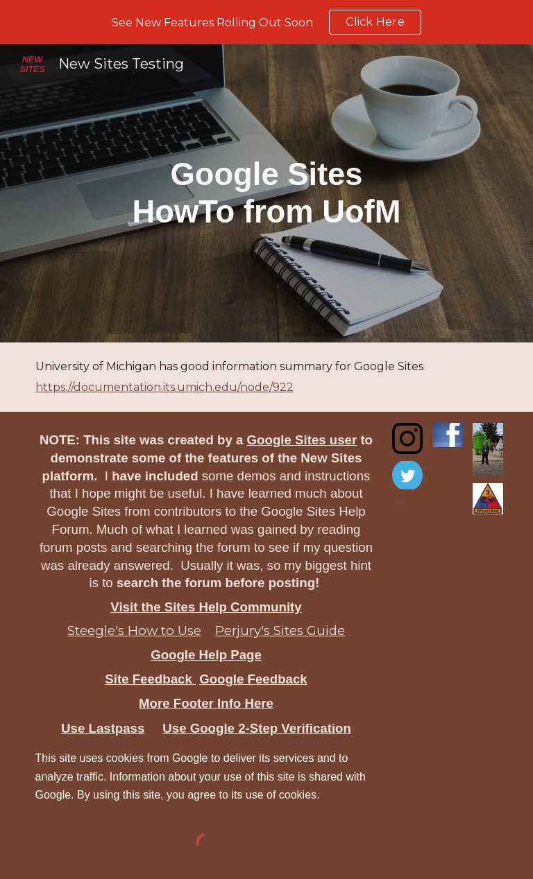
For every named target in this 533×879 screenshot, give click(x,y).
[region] (266, 22)
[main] (266, 193)
